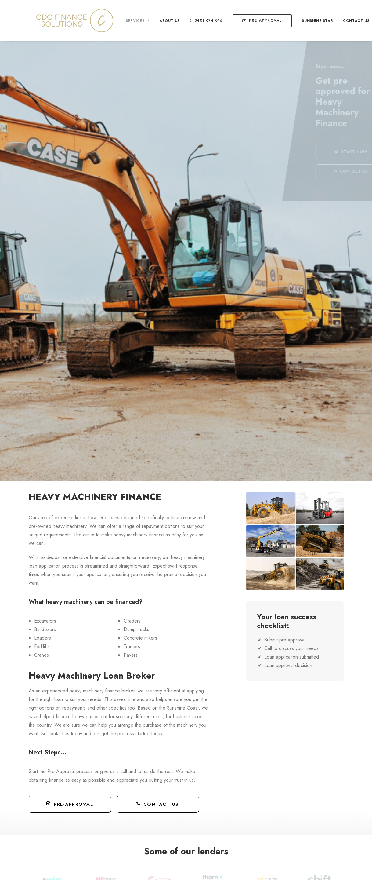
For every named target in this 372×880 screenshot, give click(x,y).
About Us (162, 21)
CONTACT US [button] (325, 171)
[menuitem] (132, 20)
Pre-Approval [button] (69, 804)
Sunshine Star (310, 21)
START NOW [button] (325, 152)
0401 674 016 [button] (201, 20)
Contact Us (349, 21)
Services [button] (130, 21)
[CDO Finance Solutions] (68, 20)
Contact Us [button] (157, 804)
